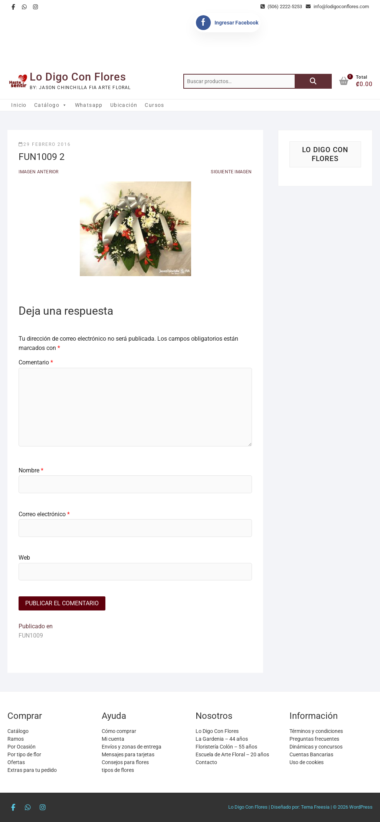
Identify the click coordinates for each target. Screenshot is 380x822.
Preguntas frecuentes (314, 739)
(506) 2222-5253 (281, 6)
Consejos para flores (125, 762)
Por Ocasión (21, 747)
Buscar (313, 81)
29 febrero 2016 (45, 144)
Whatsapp (89, 105)
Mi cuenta (113, 739)
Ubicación (124, 105)
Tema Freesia (315, 807)
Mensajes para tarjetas (128, 754)
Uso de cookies (306, 762)
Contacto (206, 762)
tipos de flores (118, 770)
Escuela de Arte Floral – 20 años (232, 754)
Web (24, 557)
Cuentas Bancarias (311, 754)
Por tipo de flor (24, 754)
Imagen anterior (38, 171)
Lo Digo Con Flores (78, 77)
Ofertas (16, 762)
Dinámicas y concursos (316, 747)
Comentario (36, 362)
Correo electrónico (44, 514)
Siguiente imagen (231, 171)
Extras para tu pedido (32, 770)
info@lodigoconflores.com (337, 6)
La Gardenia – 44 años (222, 739)
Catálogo (51, 105)
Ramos (15, 739)
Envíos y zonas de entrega (131, 747)
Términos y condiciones (316, 731)
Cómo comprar (119, 731)
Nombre (31, 470)
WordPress (361, 807)
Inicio (18, 105)
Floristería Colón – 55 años (226, 747)
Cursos (154, 105)
